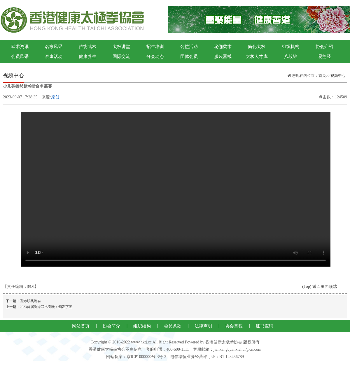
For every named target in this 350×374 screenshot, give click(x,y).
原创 (55, 97)
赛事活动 (53, 56)
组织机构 (290, 46)
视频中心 (338, 75)
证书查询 (264, 326)
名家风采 (53, 46)
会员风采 (20, 56)
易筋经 (324, 56)
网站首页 (81, 326)
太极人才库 (257, 56)
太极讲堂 (121, 46)
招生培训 (155, 46)
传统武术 (87, 46)
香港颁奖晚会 (30, 301)
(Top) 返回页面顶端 (319, 286)
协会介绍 (324, 46)
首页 (322, 75)
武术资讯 (20, 46)
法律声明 (203, 326)
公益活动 (189, 46)
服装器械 (223, 56)
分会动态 (155, 56)
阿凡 (30, 287)
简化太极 (256, 46)
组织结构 (142, 326)
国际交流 (121, 56)
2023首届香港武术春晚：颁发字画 (46, 307)
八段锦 (290, 56)
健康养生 (87, 56)
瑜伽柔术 (223, 46)
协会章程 (234, 326)
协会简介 (111, 326)
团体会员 (189, 56)
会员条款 (172, 326)
